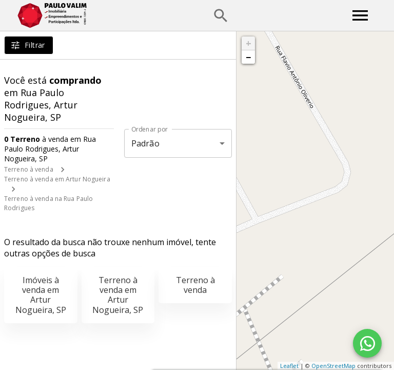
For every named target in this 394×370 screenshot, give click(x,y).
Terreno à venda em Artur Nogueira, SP (117, 295)
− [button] (248, 57)
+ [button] (248, 43)
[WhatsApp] (367, 343)
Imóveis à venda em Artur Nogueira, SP (40, 295)
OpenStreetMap (333, 365)
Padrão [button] (145, 143)
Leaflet (289, 365)
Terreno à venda (28, 169)
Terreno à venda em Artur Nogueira (57, 179)
